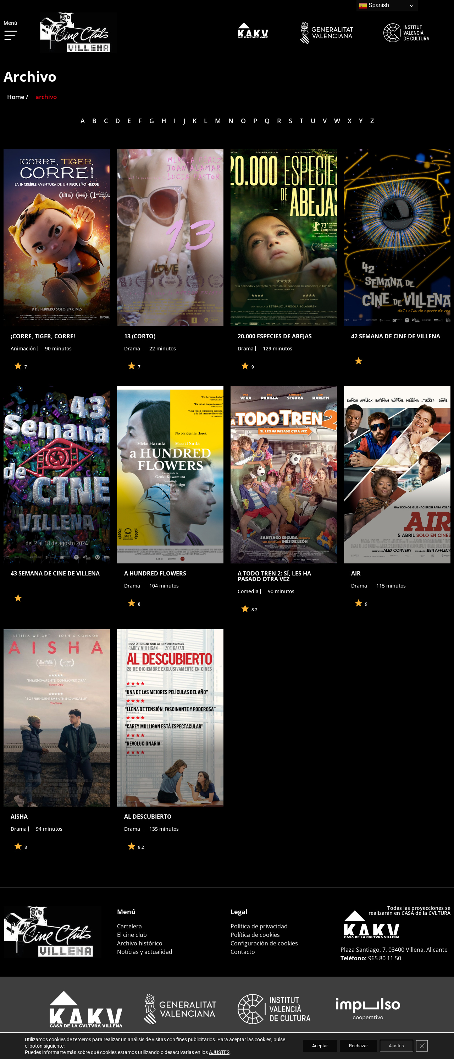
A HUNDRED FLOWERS (155, 573)
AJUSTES (219, 1052)
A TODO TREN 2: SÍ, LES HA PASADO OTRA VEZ (274, 576)
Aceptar (307, 1046)
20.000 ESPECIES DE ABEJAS (275, 336)
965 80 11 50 (384, 958)
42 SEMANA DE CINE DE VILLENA (395, 336)
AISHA (19, 816)
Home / (17, 97)
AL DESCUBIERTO (148, 816)
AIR (356, 573)
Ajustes (393, 1046)
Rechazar (350, 1046)
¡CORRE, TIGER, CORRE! (43, 336)
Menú (10, 23)
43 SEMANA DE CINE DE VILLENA (55, 573)
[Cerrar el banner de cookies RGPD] (421, 1045)
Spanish (374, 5)
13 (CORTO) (139, 336)
